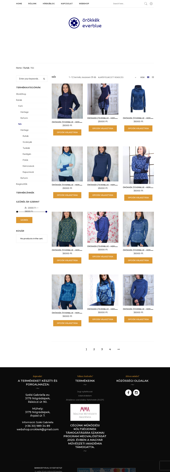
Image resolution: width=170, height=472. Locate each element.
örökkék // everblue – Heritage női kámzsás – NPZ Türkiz (82, 313)
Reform (24, 118)
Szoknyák (27, 142)
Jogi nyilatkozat (85, 391)
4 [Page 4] (110, 349)
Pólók (25, 160)
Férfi (20, 106)
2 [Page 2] (94, 349)
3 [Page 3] (102, 349)
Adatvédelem (85, 395)
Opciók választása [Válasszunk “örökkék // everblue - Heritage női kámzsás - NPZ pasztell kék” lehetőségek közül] (138, 260)
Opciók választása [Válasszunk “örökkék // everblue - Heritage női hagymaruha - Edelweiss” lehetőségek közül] (102, 128)
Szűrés (24, 220)
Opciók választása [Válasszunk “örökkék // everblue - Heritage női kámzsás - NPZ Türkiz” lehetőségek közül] (67, 323)
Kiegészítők (21, 184)
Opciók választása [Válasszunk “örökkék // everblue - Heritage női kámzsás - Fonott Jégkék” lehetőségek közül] (67, 195)
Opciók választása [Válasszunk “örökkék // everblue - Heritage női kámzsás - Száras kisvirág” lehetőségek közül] (138, 319)
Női (20, 124)
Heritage (25, 112)
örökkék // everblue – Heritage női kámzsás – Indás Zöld (82, 250)
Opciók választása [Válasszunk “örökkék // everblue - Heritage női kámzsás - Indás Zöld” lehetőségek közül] (67, 260)
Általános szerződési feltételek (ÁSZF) (85, 400)
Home (19, 68)
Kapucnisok (28, 172)
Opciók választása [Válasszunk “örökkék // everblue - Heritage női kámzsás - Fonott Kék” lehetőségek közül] (102, 195)
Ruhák (26, 68)
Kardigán (27, 154)
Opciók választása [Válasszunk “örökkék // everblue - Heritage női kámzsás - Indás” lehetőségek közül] (138, 197)
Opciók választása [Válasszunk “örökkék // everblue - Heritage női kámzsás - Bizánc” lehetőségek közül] (138, 128)
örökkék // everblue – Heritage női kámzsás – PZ (112, 309)
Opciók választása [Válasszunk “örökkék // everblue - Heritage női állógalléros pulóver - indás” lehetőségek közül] (67, 132)
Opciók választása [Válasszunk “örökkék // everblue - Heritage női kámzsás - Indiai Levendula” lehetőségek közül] (102, 256)
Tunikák (26, 148)
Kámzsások (28, 166)
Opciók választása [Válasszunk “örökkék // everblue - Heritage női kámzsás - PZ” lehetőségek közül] (102, 319)
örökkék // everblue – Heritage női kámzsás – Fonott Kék (117, 185)
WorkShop (21, 94)
